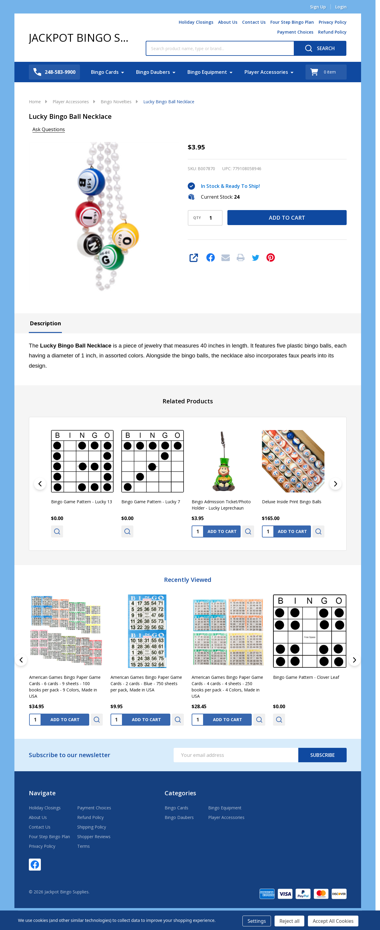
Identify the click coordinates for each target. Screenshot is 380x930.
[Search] (320, 48)
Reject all (289, 921)
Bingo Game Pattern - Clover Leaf (306, 677)
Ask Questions (48, 129)
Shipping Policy (91, 827)
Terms (83, 846)
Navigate (42, 793)
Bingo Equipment (207, 72)
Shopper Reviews (94, 836)
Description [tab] (45, 323)
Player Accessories (266, 72)
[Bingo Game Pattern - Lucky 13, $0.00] (82, 461)
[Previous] (40, 484)
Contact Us (254, 22)
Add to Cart (287, 217)
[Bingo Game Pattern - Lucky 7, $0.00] (152, 461)
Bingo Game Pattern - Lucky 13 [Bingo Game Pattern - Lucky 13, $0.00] (81, 501)
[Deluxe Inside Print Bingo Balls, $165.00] (293, 461)
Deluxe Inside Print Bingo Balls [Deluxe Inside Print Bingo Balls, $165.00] (291, 501)
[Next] (336, 484)
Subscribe (322, 755)
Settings (257, 921)
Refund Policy (332, 32)
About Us (227, 22)
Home (35, 101)
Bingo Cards (105, 72)
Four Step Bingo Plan (292, 22)
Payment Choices (295, 32)
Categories (180, 793)
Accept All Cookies (333, 921)
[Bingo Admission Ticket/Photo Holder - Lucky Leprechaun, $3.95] (223, 461)
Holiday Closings (196, 22)
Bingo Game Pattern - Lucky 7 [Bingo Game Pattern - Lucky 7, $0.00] (150, 501)
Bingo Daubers (153, 72)
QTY (197, 218)
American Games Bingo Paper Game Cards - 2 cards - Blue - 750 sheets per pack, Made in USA (146, 683)
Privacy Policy (333, 22)
